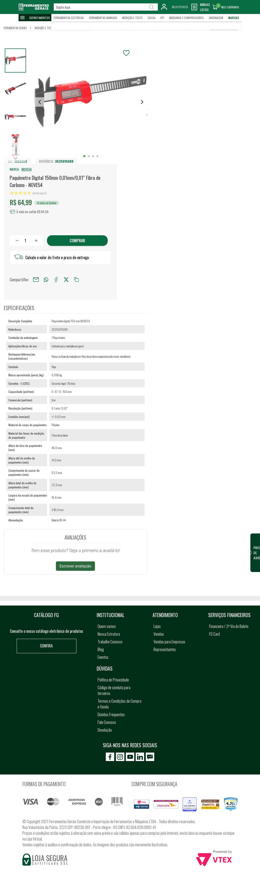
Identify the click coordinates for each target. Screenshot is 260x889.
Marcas (233, 18)
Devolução (105, 730)
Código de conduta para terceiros (114, 690)
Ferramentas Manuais (103, 18)
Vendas (158, 634)
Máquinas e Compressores (186, 18)
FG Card (214, 634)
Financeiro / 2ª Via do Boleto (228, 626)
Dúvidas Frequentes (111, 714)
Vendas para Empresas (169, 642)
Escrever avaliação (76, 566)
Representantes (164, 649)
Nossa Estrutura (109, 634)
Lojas (157, 626)
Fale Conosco (107, 722)
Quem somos (107, 626)
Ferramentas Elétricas (69, 18)
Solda (151, 18)
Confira (46, 646)
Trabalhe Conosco (110, 642)
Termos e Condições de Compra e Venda (119, 704)
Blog (101, 649)
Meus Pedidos (180, 7)
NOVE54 (26, 169)
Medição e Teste (132, 18)
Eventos (103, 657)
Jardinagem (216, 18)
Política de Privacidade (113, 680)
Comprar (77, 240)
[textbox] (106, 7)
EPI (162, 18)
